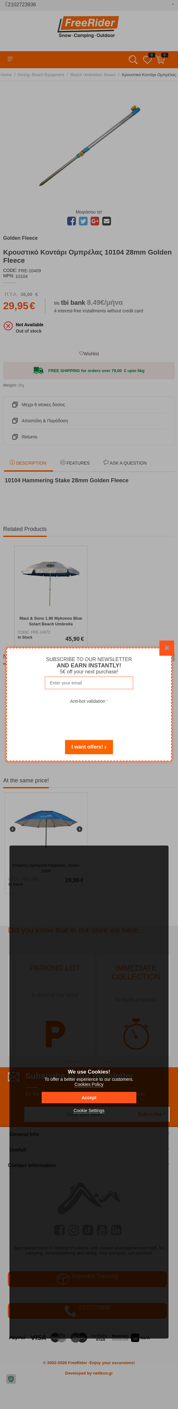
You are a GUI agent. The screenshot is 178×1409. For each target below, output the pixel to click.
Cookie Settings (89, 1110)
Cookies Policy (89, 1084)
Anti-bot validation (87, 701)
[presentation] (89, 717)
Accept (89, 1097)
